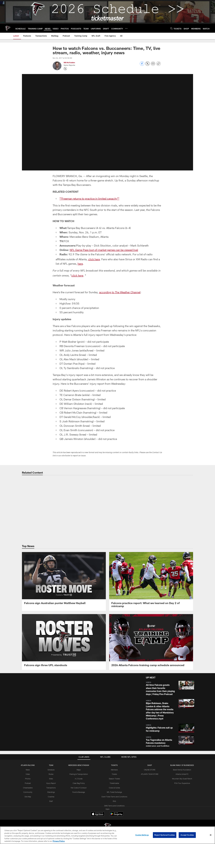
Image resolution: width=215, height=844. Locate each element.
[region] (107, 835)
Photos (27, 779)
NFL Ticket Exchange (114, 792)
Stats (51, 779)
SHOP (149, 765)
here (80, 263)
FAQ (114, 801)
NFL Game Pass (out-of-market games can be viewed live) (104, 249)
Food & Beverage (78, 792)
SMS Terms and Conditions (114, 806)
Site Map (28, 797)
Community (27, 792)
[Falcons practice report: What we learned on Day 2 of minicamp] (151, 581)
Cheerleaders (28, 788)
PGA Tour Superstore (182, 783)
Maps (79, 770)
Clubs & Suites (114, 788)
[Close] (211, 835)
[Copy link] (158, 63)
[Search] (171, 28)
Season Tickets (114, 779)
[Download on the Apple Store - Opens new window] (98, 814)
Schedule (51, 770)
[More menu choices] (126, 28)
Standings (51, 792)
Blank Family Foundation (182, 770)
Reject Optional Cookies (164, 835)
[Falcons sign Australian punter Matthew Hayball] (64, 580)
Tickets (114, 774)
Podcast (28, 783)
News (28, 770)
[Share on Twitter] (147, 65)
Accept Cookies (187, 835)
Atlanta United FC (182, 774)
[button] (169, 688)
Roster (51, 774)
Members (114, 770)
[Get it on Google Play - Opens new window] (116, 815)
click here (94, 259)
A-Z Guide (78, 779)
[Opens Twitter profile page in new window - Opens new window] (65, 68)
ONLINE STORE (149, 770)
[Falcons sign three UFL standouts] (64, 642)
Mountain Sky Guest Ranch (182, 779)
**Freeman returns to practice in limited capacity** (89, 198)
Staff (51, 801)
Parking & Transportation (79, 774)
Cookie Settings (142, 835)
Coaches (51, 797)
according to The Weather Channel (119, 292)
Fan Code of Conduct (79, 788)
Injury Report (51, 783)
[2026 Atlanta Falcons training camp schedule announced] (151, 642)
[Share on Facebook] (142, 65)
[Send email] (153, 65)
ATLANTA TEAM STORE (149, 774)
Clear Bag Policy (79, 783)
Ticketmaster (114, 783)
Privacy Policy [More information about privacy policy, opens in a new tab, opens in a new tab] (59, 841)
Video (28, 774)
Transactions (51, 788)
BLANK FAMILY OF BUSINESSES (182, 765)
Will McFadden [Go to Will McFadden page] (69, 62)
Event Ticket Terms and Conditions (114, 797)
